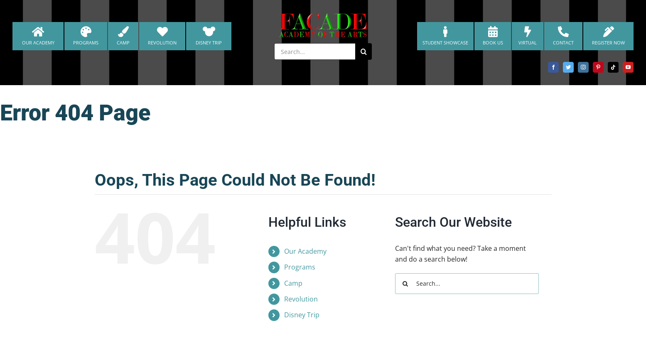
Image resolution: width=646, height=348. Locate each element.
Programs (299, 267)
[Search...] (314, 51)
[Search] (363, 51)
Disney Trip (301, 314)
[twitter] (568, 67)
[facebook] (553, 67)
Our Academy (305, 251)
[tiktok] (613, 67)
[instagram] (583, 67)
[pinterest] (598, 67)
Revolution (301, 299)
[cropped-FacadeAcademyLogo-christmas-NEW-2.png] (323, 15)
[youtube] (628, 67)
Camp (293, 283)
